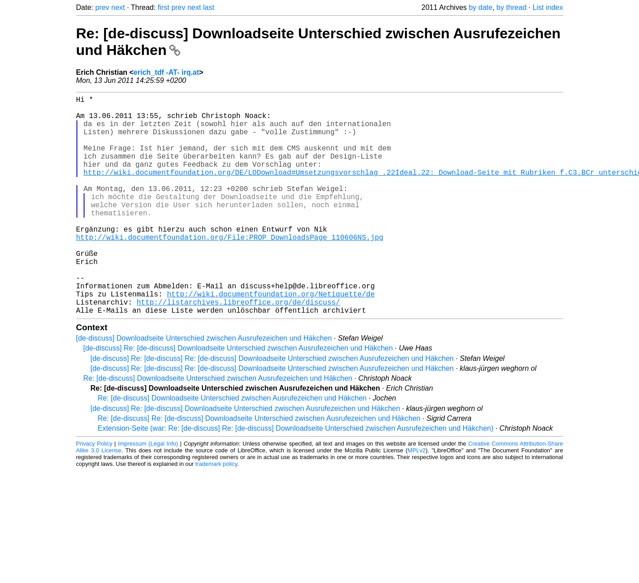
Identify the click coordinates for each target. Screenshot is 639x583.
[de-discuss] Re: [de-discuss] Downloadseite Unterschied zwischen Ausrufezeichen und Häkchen (238, 397)
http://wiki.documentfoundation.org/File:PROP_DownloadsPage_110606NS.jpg (230, 269)
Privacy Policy (94, 492)
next (118, 7)
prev (102, 7)
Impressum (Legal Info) (148, 492)
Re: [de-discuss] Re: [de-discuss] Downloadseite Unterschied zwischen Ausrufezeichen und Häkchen (259, 467)
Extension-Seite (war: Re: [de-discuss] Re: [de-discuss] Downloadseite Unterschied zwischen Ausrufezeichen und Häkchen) (296, 477)
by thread (511, 7)
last (208, 7)
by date (480, 7)
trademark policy (216, 512)
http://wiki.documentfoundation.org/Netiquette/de (271, 339)
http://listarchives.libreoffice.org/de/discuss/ (238, 349)
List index (548, 7)
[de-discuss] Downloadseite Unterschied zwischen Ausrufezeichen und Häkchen (204, 387)
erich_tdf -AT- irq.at (166, 72)
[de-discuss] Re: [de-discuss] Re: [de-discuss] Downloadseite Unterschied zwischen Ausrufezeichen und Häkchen (272, 407)
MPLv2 (417, 499)
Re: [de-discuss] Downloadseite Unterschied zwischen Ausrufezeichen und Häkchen (218, 427)
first (164, 7)
